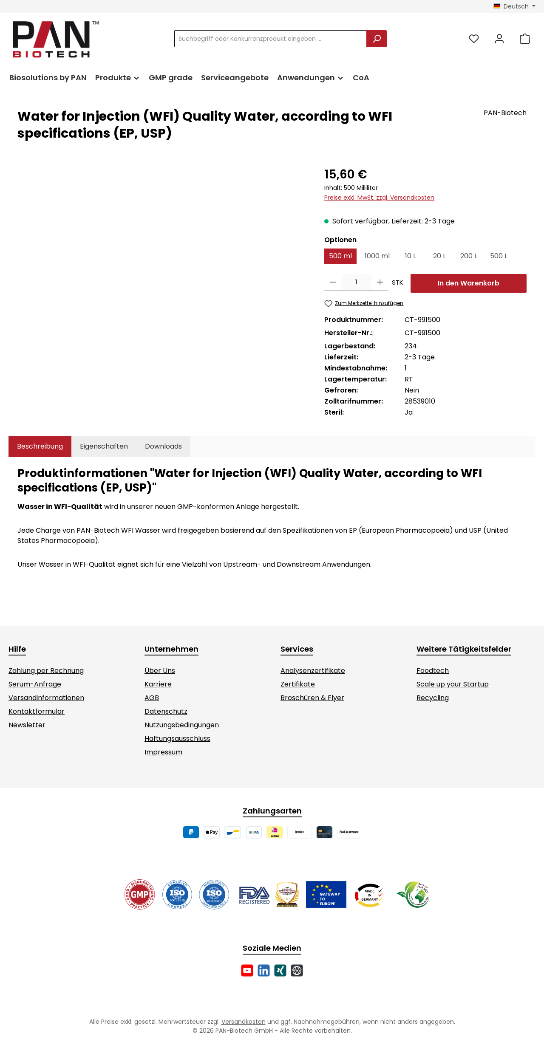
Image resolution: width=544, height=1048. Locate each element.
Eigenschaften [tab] (104, 446)
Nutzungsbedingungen (181, 725)
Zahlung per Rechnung (46, 670)
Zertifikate (297, 684)
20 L (439, 256)
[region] (162, 257)
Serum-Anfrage (34, 684)
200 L (468, 256)
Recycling (432, 698)
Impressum (163, 752)
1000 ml (377, 256)
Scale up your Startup (452, 684)
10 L (410, 256)
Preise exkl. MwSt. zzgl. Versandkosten (379, 197)
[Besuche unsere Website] (296, 970)
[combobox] (270, 38)
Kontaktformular (36, 711)
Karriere (158, 684)
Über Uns (159, 670)
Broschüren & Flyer (312, 698)
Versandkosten (243, 1021)
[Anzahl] (356, 282)
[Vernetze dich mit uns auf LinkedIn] (263, 970)
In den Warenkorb (468, 283)
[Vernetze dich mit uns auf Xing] (280, 970)
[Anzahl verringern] (333, 282)
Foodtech (432, 670)
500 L (498, 256)
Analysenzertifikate (312, 670)
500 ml (340, 256)
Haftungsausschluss (177, 738)
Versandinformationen (46, 698)
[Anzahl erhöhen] (380, 282)
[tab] (39, 446)
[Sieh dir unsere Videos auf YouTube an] (247, 970)
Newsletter (26, 725)
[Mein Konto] (499, 39)
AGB (151, 698)
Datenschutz (165, 711)
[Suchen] (376, 38)
